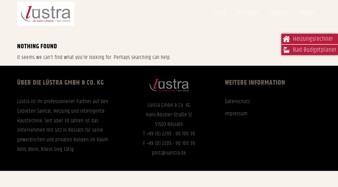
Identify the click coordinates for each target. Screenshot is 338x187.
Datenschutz (237, 101)
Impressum (236, 113)
